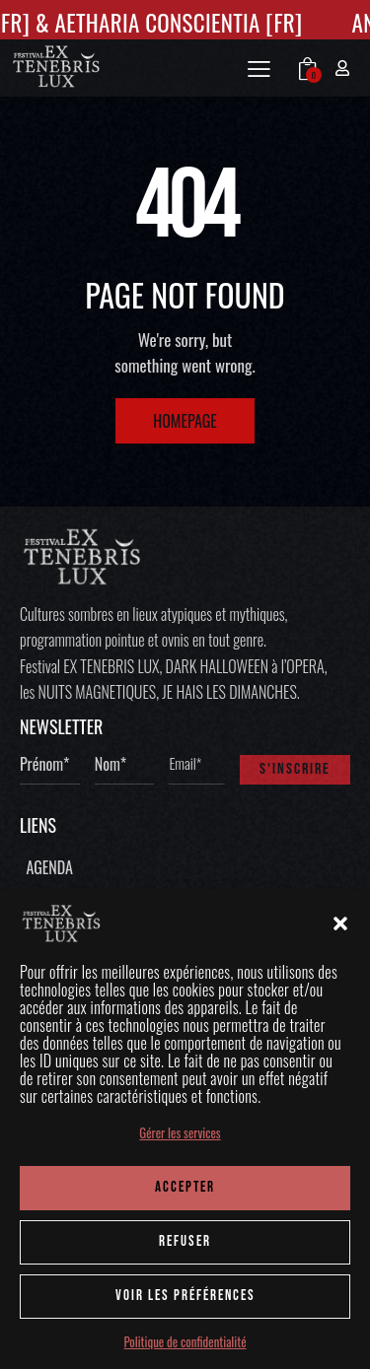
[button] (340, 923)
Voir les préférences (185, 1295)
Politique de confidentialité (184, 1342)
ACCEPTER (185, 1187)
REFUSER (185, 1241)
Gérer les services (179, 1133)
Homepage (185, 421)
